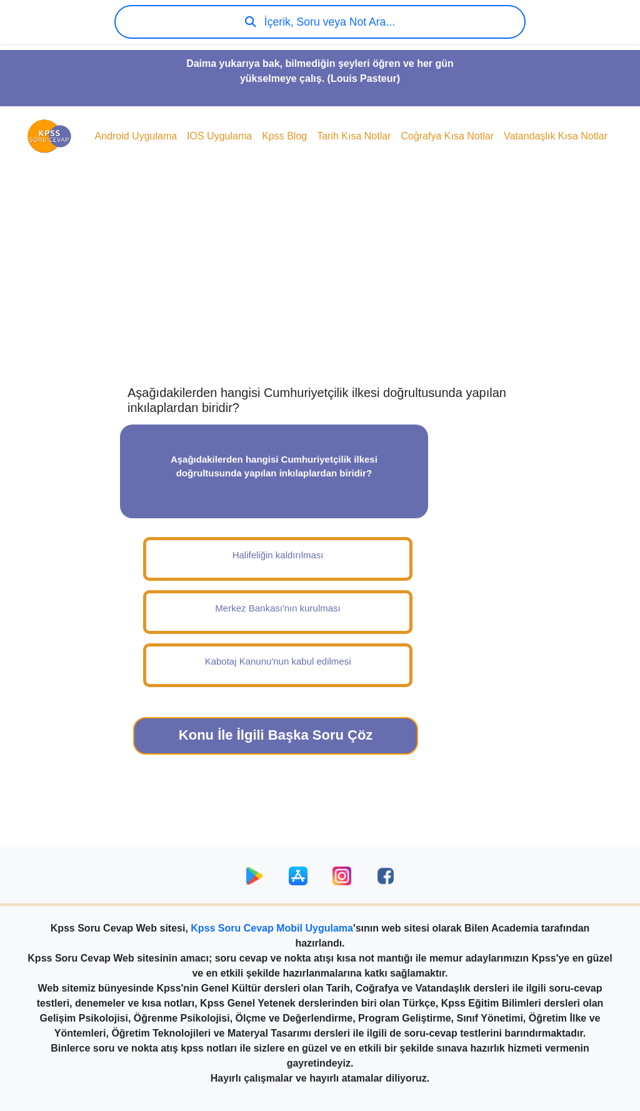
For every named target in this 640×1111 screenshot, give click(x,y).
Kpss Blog (284, 136)
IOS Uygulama (219, 136)
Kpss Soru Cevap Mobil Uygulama (272, 928)
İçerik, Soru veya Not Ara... (320, 22)
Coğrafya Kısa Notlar (447, 136)
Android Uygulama (135, 136)
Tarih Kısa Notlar (354, 136)
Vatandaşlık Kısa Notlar (556, 136)
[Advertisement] (320, 285)
